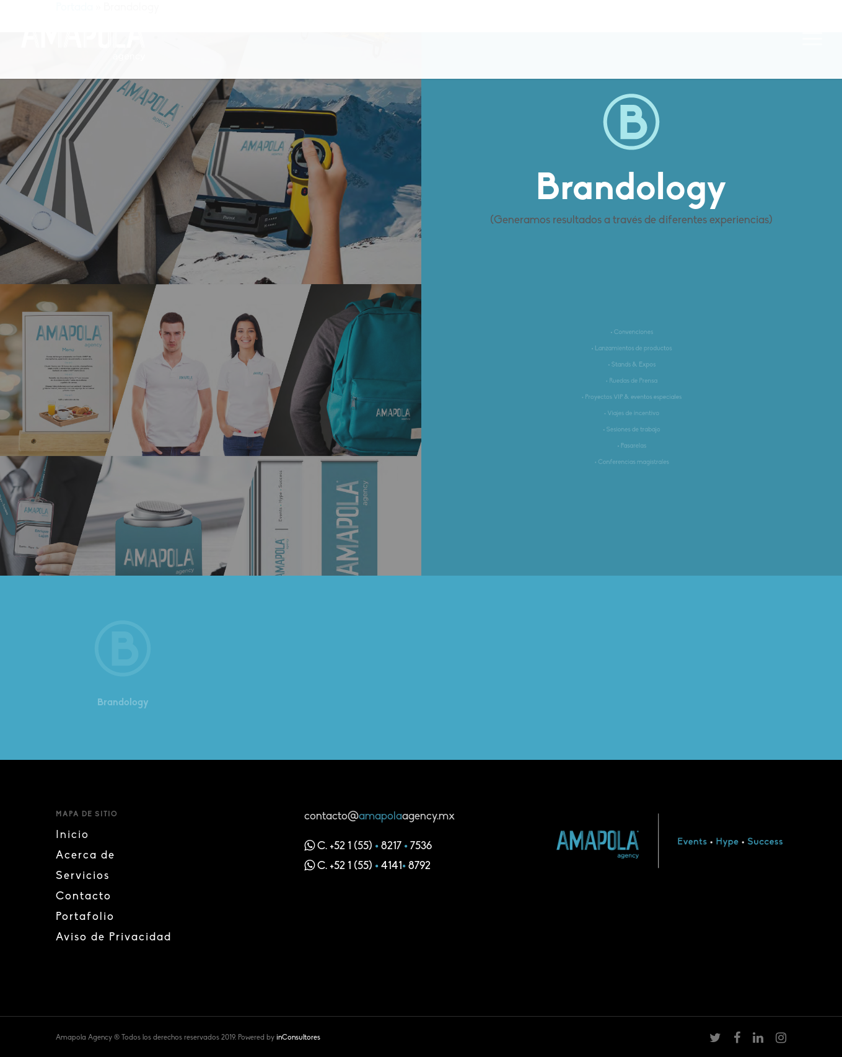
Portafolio (85, 917)
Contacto (84, 897)
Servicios (83, 876)
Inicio (72, 835)
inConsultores (298, 1037)
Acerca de (85, 856)
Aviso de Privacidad (114, 937)
